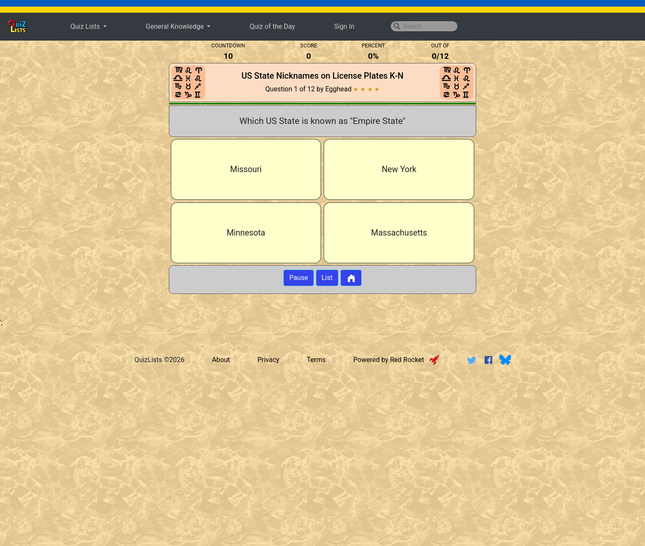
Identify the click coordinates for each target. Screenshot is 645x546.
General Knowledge (175, 26)
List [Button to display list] (327, 278)
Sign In (344, 26)
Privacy (268, 360)
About (221, 360)
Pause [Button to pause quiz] (298, 278)
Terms (316, 360)
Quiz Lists (86, 26)
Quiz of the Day (272, 26)
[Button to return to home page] (351, 278)
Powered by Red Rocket (396, 360)
